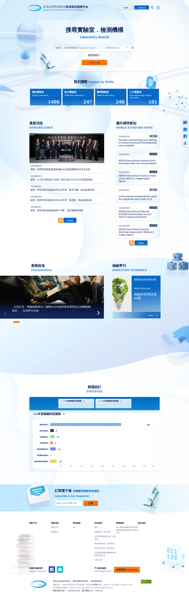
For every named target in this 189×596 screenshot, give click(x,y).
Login (125, 7)
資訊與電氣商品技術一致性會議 (105, 538)
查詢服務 (77, 523)
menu (158, 7)
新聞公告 (54, 527)
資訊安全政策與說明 (61, 581)
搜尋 (152, 7)
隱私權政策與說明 (80, 581)
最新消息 (55, 523)
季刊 (96, 527)
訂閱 (90, 503)
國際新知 (54, 531)
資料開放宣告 (96, 581)
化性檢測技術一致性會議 (104, 548)
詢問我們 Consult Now (126, 570)
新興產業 (120, 523)
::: (23, 2)
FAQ (74, 527)
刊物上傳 (98, 559)
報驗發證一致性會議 (102, 531)
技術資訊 (98, 523)
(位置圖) (94, 584)
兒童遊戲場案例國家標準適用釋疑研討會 (105, 554)
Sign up (141, 7)
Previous (5, 312)
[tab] (16, 322)
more (70, 220)
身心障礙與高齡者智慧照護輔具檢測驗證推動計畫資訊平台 (127, 530)
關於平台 (33, 523)
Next (98, 312)
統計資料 (142, 523)
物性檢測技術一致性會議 (104, 543)
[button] (133, 47)
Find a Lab (94, 62)
